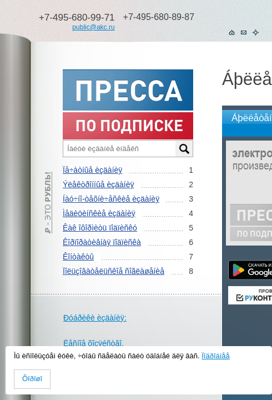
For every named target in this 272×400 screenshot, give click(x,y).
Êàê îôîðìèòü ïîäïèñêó (100, 227)
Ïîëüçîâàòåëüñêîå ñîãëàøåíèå (113, 271)
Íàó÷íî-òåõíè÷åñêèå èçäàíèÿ (111, 198)
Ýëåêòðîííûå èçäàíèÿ (98, 184)
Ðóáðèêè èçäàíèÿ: (95, 317)
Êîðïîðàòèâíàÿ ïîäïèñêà (102, 242)
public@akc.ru (93, 27)
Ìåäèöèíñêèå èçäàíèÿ (99, 213)
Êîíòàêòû (78, 256)
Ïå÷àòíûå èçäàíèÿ (92, 170)
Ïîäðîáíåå (216, 356)
